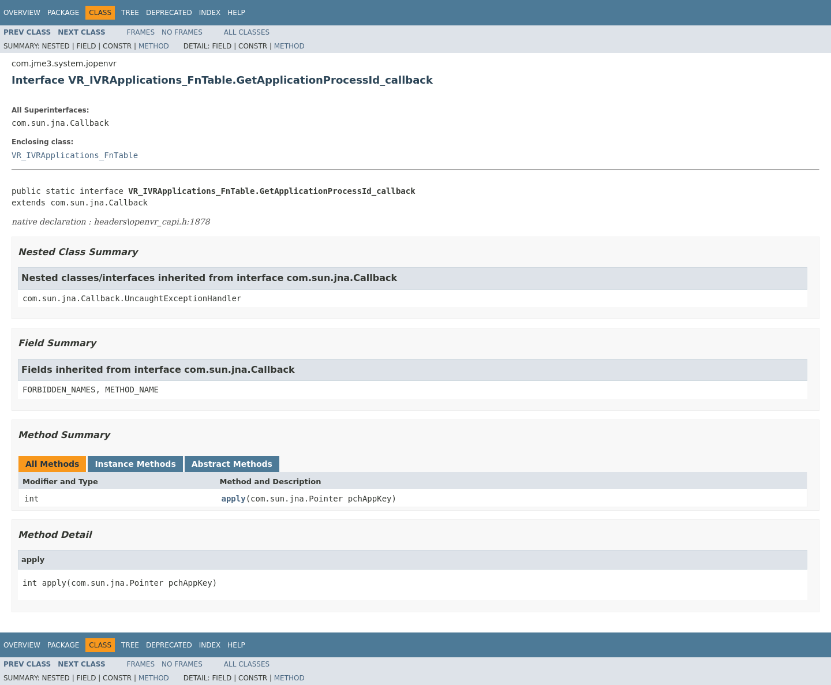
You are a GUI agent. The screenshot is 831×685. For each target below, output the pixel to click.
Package (63, 13)
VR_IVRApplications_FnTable (75, 155)
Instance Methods (135, 464)
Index (210, 13)
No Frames (182, 32)
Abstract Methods (232, 464)
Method (153, 46)
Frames (141, 32)
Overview (21, 13)
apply (234, 498)
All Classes (246, 32)
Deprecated (169, 13)
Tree (130, 13)
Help (236, 13)
